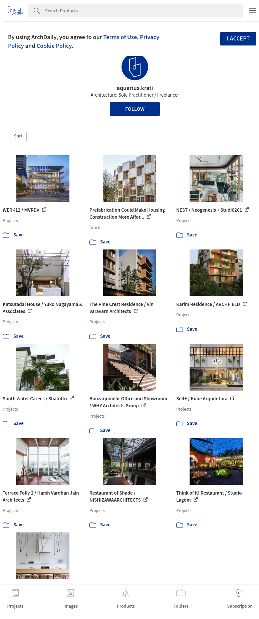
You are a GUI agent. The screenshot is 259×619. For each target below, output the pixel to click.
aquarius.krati (135, 88)
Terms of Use (120, 37)
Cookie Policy (53, 45)
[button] (15, 136)
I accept (238, 38)
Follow (135, 109)
